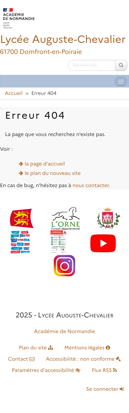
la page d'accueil (45, 164)
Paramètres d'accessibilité (46, 371)
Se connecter (105, 389)
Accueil (14, 94)
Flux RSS (104, 371)
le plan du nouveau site (53, 173)
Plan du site (36, 348)
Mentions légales (87, 348)
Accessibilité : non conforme (83, 359)
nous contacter (91, 186)
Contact (21, 359)
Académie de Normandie (64, 332)
